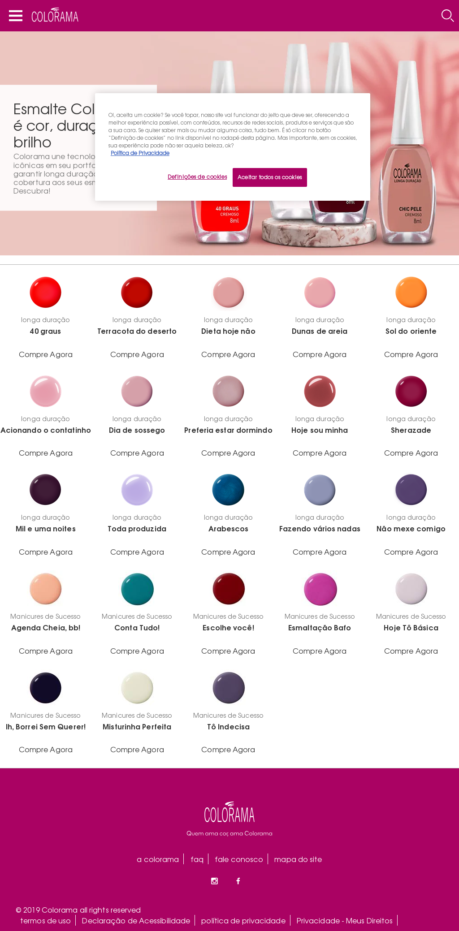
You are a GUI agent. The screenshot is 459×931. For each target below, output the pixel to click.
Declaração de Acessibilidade (136, 920)
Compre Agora (46, 354)
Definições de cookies (197, 176)
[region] (232, 147)
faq (197, 858)
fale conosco (239, 858)
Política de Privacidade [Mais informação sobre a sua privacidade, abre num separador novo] (140, 152)
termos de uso (45, 920)
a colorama (158, 858)
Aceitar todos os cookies (270, 177)
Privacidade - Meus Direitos (345, 920)
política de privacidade (243, 920)
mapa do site (298, 858)
